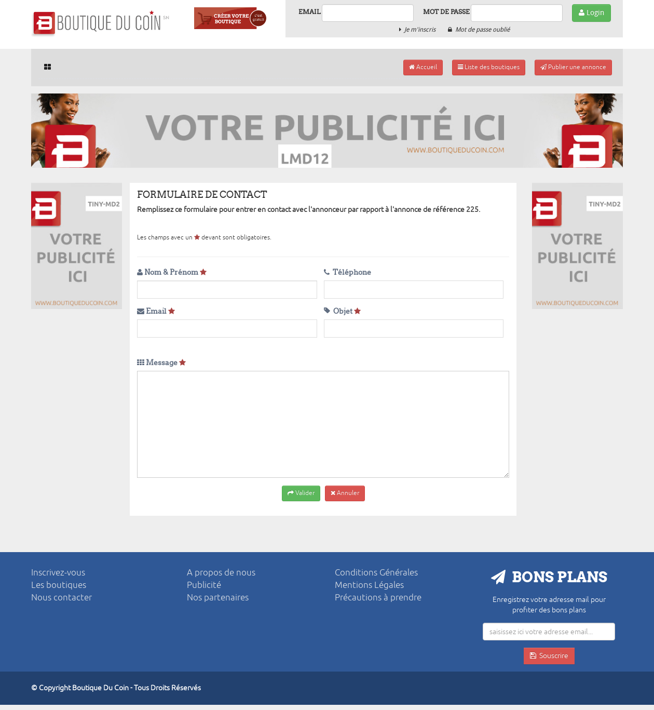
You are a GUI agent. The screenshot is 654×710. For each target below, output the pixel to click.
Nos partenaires (218, 597)
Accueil (423, 67)
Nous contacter (61, 597)
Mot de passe (446, 12)
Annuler (345, 493)
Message (161, 362)
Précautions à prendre (378, 597)
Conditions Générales (376, 572)
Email (309, 12)
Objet (342, 311)
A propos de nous (221, 572)
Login (591, 12)
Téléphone (347, 272)
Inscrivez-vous (58, 572)
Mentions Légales (369, 585)
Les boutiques (58, 585)
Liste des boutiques (489, 67)
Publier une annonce (573, 67)
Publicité (204, 585)
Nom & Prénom (172, 272)
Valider (301, 493)
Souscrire (549, 655)
